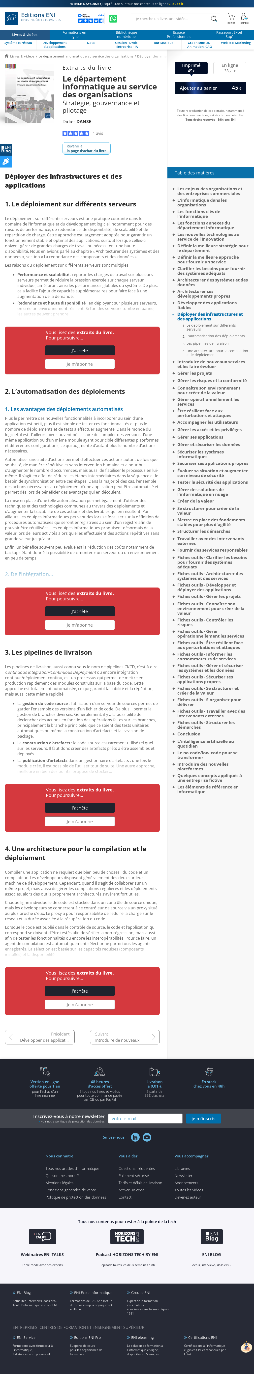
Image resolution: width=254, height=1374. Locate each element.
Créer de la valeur (195, 501)
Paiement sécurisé (134, 1175)
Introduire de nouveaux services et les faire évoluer (127, 1040)
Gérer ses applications (200, 437)
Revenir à (86, 148)
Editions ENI (33, 18)
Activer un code (131, 1189)
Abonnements (186, 1182)
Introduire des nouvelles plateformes (202, 766)
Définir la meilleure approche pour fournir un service (208, 259)
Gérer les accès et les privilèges (209, 429)
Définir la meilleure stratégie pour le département (213, 248)
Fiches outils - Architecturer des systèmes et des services (210, 576)
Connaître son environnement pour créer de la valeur (208, 390)
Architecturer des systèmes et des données (212, 282)
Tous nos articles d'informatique (72, 1168)
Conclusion (188, 733)
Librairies (182, 1168)
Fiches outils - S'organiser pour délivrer (209, 702)
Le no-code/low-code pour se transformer (207, 755)
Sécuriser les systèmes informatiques (200, 454)
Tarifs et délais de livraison (140, 1182)
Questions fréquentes (137, 1168)
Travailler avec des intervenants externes (210, 541)
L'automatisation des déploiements (216, 336)
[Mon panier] (231, 18)
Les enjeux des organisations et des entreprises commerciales (209, 191)
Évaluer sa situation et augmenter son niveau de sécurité (212, 473)
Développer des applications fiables (47, 1040)
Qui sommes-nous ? (62, 1175)
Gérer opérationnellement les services (208, 401)
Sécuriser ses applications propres (212, 463)
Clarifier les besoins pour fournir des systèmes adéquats (211, 271)
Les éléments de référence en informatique (208, 789)
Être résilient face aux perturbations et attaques (204, 413)
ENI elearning (142, 1337)
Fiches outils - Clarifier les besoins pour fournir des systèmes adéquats (212, 562)
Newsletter (183, 1175)
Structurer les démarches (203, 531)
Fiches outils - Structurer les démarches (206, 724)
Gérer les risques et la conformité (212, 380)
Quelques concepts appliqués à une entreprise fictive (209, 778)
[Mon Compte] (244, 18)
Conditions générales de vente (71, 1189)
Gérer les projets (194, 373)
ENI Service (26, 1337)
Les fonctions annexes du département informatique (205, 225)
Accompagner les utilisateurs (207, 422)
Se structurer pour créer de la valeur (208, 510)
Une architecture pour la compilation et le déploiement (217, 353)
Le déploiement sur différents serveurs (211, 327)
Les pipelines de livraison (208, 343)
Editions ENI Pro (87, 1337)
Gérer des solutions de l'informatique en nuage (202, 492)
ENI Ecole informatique (93, 1292)
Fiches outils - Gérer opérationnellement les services (210, 633)
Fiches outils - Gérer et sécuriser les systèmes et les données (210, 668)
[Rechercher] (214, 18)
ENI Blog (24, 1292)
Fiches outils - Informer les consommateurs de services (206, 656)
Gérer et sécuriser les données (208, 444)
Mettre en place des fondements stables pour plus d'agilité (211, 522)
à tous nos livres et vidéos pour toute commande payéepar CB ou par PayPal (99, 1090)
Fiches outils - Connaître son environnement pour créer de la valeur (210, 608)
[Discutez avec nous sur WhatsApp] (113, 19)
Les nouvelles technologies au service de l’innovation (208, 236)
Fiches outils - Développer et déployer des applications (206, 587)
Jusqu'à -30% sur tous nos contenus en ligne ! (127, 3)
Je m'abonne (80, 364)
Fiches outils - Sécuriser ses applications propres (205, 679)
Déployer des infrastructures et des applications (210, 316)
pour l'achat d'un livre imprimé (45, 1088)
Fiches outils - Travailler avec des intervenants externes (211, 713)
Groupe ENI (140, 1292)
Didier (77, 121)
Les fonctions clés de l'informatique (198, 214)
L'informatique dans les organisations (202, 202)
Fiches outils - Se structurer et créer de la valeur (208, 690)
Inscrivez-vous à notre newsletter (69, 1118)
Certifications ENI (202, 1337)
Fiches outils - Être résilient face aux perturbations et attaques (210, 645)
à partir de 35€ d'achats (154, 1088)
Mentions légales (59, 1182)
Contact (125, 1197)
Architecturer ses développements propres (203, 293)
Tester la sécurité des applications (212, 482)
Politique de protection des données (76, 1197)
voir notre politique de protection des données (73, 1121)
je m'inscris (203, 1119)
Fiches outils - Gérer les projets (209, 596)
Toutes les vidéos (189, 1189)
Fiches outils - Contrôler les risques (205, 622)
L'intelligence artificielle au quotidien (205, 743)
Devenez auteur (188, 1197)
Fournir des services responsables (212, 550)
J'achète (80, 350)
